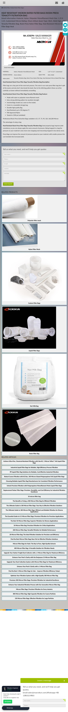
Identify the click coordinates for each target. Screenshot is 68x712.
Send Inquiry (8, 184)
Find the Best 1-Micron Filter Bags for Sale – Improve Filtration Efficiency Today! (34, 571)
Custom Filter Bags (34, 303)
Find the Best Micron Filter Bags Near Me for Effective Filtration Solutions (34, 539)
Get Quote (8, 701)
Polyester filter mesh (34, 220)
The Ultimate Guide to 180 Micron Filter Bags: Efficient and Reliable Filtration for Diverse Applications (34, 511)
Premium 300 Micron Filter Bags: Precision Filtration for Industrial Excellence (34, 580)
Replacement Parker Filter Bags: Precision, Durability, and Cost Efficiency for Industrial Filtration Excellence (34, 491)
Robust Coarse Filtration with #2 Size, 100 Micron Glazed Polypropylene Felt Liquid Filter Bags (34, 476)
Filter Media (10, 8)
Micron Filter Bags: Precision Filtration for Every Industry (34, 589)
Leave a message (44, 680)
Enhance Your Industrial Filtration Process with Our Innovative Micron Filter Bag (34, 585)
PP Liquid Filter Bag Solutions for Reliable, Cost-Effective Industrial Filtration (34, 472)
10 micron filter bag (34, 496)
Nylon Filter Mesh (34, 249)
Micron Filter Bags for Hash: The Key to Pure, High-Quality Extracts (34, 544)
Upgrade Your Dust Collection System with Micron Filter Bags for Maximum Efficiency (34, 562)
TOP (65, 34)
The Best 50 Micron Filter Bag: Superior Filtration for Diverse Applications (34, 521)
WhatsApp (10, 708)
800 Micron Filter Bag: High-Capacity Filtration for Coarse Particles (34, 594)
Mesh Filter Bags (19, 8)
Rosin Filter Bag (34, 453)
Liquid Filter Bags (34, 351)
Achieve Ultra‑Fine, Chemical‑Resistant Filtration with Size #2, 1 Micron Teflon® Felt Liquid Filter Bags (34, 462)
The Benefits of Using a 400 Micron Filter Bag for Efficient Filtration (34, 501)
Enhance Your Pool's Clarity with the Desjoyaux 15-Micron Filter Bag (34, 557)
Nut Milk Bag (34, 406)
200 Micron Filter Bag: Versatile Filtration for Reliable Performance (34, 530)
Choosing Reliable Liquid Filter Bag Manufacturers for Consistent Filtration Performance (34, 481)
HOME (5, 8)
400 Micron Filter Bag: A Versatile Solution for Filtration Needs (34, 548)
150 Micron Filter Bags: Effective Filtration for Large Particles (34, 598)
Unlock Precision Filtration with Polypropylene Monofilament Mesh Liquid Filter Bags (34, 486)
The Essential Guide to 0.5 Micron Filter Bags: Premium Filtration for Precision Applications (34, 516)
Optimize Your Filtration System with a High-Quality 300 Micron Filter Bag (34, 576)
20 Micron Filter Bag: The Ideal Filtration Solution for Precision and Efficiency (34, 534)
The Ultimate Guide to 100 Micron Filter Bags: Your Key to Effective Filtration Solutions (34, 505)
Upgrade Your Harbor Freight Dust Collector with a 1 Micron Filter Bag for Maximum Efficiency (34, 553)
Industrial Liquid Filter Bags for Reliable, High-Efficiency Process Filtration (34, 467)
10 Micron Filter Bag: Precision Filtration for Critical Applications (34, 525)
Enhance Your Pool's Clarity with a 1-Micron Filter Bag (34, 566)
